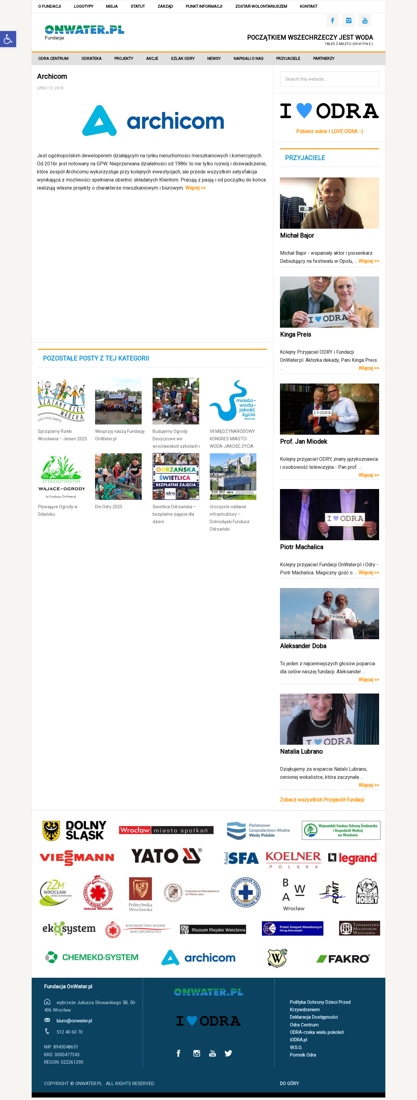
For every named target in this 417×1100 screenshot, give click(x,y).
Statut (145, 7)
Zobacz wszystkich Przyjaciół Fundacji (322, 802)
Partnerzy (340, 60)
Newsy (225, 60)
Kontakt (323, 7)
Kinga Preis (295, 337)
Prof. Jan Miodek (303, 444)
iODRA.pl (298, 1042)
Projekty (128, 60)
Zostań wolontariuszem (274, 7)
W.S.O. (296, 1050)
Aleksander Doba (303, 648)
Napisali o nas (262, 60)
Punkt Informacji (215, 7)
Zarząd (174, 7)
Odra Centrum (54, 60)
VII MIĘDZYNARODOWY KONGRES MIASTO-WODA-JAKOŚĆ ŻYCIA (232, 441)
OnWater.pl (84, 33)
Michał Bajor (297, 238)
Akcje (159, 60)
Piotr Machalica (301, 549)
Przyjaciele (303, 60)
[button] (8, 39)
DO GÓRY (289, 1086)
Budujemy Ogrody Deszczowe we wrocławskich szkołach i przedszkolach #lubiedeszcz (176, 448)
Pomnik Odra (303, 1057)
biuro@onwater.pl (74, 1023)
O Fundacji (50, 7)
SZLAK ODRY (192, 60)
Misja (117, 7)
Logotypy (86, 7)
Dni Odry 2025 (108, 508)
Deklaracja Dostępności (314, 1019)
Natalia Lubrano (301, 754)
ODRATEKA (94, 60)
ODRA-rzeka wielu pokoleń (317, 1035)
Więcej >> (195, 190)
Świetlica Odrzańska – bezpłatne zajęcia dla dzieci (174, 516)
